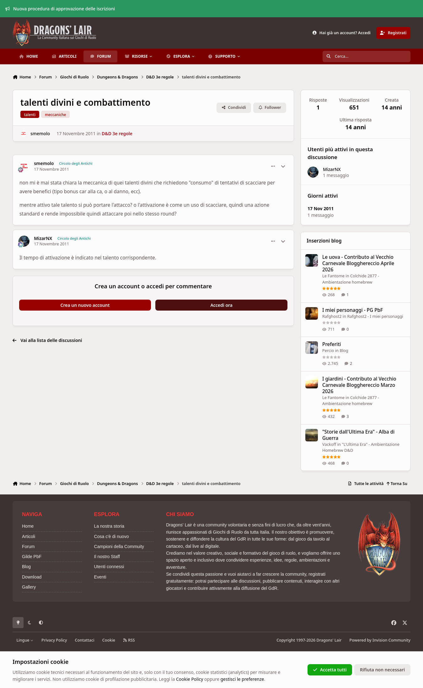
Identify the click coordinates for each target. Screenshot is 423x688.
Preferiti (331, 344)
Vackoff (329, 444)
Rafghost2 (332, 316)
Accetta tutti (329, 670)
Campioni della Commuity (119, 546)
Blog (344, 350)
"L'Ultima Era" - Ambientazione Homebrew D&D (360, 447)
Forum (28, 546)
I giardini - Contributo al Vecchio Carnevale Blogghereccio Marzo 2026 (359, 384)
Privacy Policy (54, 640)
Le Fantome (333, 276)
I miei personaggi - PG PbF (352, 310)
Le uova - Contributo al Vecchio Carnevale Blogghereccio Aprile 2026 (358, 263)
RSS (129, 640)
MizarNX (43, 238)
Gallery (29, 586)
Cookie (108, 640)
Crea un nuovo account (85, 305)
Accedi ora (221, 305)
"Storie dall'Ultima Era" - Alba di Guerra (358, 434)
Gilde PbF (31, 556)
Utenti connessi (109, 566)
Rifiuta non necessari (382, 670)
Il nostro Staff (107, 556)
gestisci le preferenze (242, 679)
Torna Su (397, 483)
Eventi (100, 576)
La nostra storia (109, 526)
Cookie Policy (189, 679)
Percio (328, 350)
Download (31, 576)
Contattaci (84, 640)
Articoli (28, 536)
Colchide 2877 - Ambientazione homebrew (350, 400)
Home (28, 526)
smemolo (40, 133)
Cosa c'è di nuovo (111, 536)
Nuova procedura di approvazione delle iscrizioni (60, 9)
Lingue (25, 640)
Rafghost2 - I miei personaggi (375, 316)
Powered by (380, 640)
